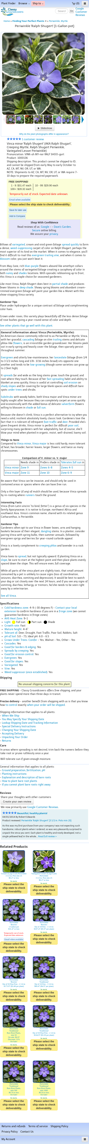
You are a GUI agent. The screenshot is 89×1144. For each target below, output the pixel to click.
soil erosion (70, 382)
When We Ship (10, 715)
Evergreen (7, 357)
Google (45, 226)
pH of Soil (10, 636)
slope (4, 560)
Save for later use (17, 210)
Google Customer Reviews (42, 807)
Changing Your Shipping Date (19, 730)
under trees (15, 389)
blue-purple (32, 266)
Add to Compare (17, 216)
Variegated (11, 665)
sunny (9, 273)
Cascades (10, 643)
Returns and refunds (13, 1126)
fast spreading (55, 379)
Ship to (38, 3)
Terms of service (38, 1126)
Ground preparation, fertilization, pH (23, 770)
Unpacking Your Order (15, 737)
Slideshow (44, 128)
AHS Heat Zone (13, 618)
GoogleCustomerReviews (81, 12)
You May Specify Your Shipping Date (23, 719)
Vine (7, 668)
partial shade (60, 284)
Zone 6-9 (66, 472)
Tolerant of (10, 632)
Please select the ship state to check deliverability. (40, 204)
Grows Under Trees (15, 640)
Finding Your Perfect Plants (29, 21)
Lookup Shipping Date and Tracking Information (30, 722)
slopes (12, 386)
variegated (18, 244)
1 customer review (25, 139)
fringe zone (65, 611)
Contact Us (27, 1131)
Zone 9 (25, 467)
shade (29, 407)
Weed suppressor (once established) (25, 672)
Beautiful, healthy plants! (32, 813)
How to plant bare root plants (19, 781)
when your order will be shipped (46, 705)
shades (23, 273)
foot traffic (50, 422)
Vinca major (39, 443)
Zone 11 (25, 472)
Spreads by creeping (16, 650)
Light (7, 622)
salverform (68, 404)
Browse (24, 3)
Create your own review (17, 801)
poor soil (73, 425)
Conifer (33, 640)
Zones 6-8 (46, 467)
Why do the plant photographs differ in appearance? (44, 134)
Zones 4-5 (67, 467)
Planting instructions (14, 773)
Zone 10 (45, 472)
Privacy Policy (10, 1131)
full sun (41, 407)
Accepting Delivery (13, 733)
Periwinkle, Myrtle (58, 21)
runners (30, 495)
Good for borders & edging (20, 647)
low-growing (37, 364)
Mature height (13, 629)
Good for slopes (13, 661)
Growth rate (11, 625)
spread (66, 244)
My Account (8, 1139)
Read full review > (47, 836)
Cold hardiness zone (16, 607)
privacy (54, 234)
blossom (5, 258)
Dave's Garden (62, 226)
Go (71, 10)
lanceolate (60, 357)
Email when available (19, 200)
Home (7, 21)
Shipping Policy (59, 1126)
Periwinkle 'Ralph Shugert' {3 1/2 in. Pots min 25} (46, 820)
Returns (6, 740)
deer (65, 422)
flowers (17, 343)
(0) (75, 3)
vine (56, 255)
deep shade (26, 287)
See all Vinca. (9, 595)
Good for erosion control (18, 654)
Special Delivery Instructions (19, 726)
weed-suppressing (21, 248)
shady (4, 386)
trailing (49, 255)
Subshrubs (7, 396)
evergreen (38, 255)
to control (11, 705)
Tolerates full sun (71, 462)
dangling (46, 531)
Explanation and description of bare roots (26, 777)
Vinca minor (24, 443)
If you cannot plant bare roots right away (26, 784)
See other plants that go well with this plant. (26, 325)
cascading (28, 339)
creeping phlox (48, 545)
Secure (36, 230)
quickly (75, 244)
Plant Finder (8, 3)
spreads (8, 375)
